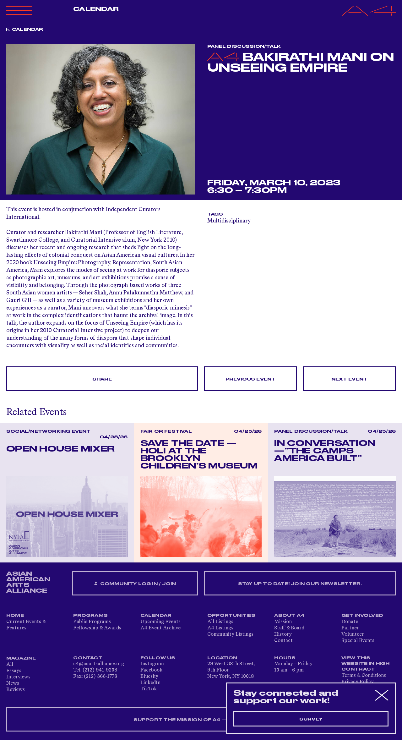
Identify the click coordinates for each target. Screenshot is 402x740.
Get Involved (362, 615)
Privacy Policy (357, 681)
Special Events (357, 640)
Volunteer (352, 634)
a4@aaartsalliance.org (98, 663)
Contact (283, 640)
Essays (13, 670)
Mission (283, 621)
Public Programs (92, 621)
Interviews (18, 677)
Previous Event (250, 379)
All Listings (220, 621)
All (9, 664)
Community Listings (230, 634)
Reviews (15, 689)
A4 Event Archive (160, 628)
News (12, 683)
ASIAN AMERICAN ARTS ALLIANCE (28, 582)
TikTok (148, 689)
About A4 (289, 615)
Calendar (96, 9)
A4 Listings (220, 628)
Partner (350, 628)
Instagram (152, 663)
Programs (90, 615)
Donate (349, 621)
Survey (311, 719)
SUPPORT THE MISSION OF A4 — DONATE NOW (201, 720)
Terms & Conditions (363, 675)
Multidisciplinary (229, 221)
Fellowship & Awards (97, 628)
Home (15, 615)
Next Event (349, 379)
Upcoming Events (160, 621)
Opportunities (231, 615)
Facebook (151, 670)
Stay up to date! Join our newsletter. (300, 584)
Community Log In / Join (135, 584)
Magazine (21, 658)
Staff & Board (289, 628)
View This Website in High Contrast (365, 663)
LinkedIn (150, 682)
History (283, 634)
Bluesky (149, 676)
